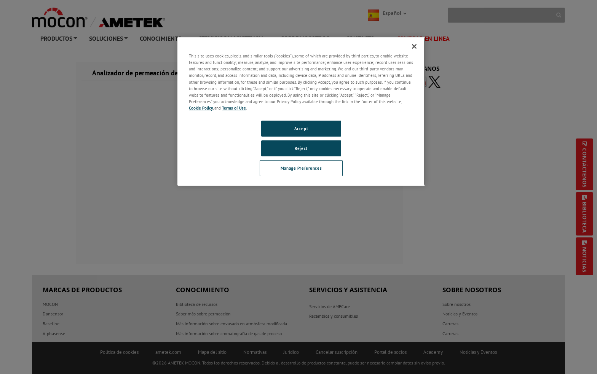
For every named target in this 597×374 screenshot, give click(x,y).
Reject (301, 148)
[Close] (414, 46)
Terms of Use (234, 108)
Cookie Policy (201, 108)
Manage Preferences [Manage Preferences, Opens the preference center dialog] (301, 168)
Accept (301, 128)
